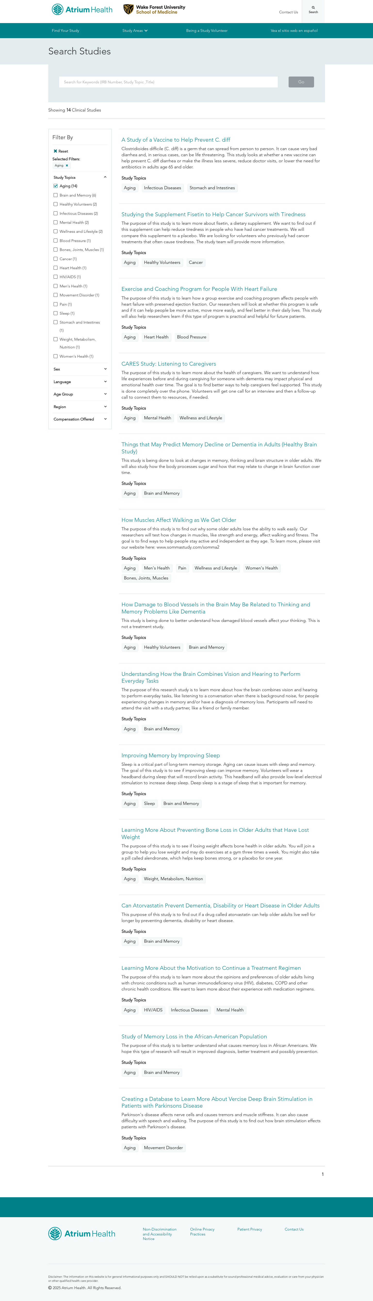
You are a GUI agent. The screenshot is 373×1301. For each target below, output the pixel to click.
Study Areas (132, 30)
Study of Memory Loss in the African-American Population (194, 1036)
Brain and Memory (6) (78, 195)
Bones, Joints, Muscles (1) (82, 250)
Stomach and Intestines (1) (80, 326)
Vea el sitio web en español (294, 30)
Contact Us (288, 12)
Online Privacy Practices (202, 1231)
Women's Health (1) (76, 356)
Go (301, 82)
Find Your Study (65, 30)
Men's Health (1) (73, 286)
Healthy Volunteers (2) (78, 204)
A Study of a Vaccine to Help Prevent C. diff (176, 140)
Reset (63, 151)
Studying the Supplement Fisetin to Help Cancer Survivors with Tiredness (214, 214)
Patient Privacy (249, 1229)
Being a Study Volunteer (206, 30)
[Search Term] (168, 82)
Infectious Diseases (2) (79, 213)
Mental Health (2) (74, 222)
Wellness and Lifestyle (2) (81, 231)
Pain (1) (66, 304)
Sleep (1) (67, 313)
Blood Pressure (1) (75, 240)
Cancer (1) (68, 259)
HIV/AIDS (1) (70, 277)
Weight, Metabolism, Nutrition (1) (78, 343)
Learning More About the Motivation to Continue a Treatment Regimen (211, 968)
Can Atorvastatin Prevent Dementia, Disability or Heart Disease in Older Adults (221, 905)
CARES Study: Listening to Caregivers (169, 364)
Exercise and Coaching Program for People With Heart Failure (199, 289)
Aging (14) (68, 186)
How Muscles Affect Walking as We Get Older (179, 520)
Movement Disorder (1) (79, 295)
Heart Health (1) (73, 268)
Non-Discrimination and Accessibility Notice (160, 1234)
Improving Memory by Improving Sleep (171, 755)
